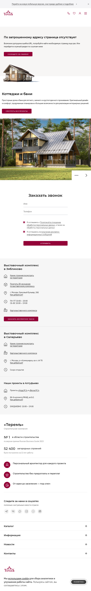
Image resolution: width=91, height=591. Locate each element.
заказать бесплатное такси (21, 319)
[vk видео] (26, 511)
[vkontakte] (13, 511)
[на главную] (8, 13)
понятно (79, 582)
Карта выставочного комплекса (23, 310)
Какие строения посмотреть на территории (22, 276)
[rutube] (39, 511)
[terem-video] (33, 511)
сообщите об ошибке (18, 54)
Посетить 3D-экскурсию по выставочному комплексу (22, 285)
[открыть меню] (86, 13)
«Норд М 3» (22, 390)
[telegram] (6, 511)
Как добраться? (16, 295)
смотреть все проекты (17, 111)
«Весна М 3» (34, 390)
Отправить (45, 243)
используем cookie (18, 578)
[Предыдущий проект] (86, 175)
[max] (19, 511)
